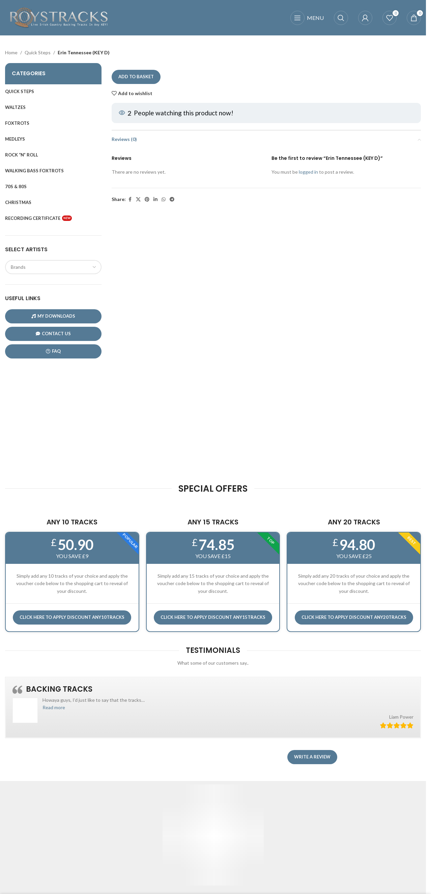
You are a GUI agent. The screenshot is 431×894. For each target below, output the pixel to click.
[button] (53, 707)
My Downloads (53, 316)
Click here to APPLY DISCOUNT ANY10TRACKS (72, 617)
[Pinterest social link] (147, 199)
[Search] (341, 18)
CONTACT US (53, 334)
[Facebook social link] (130, 199)
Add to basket (136, 77)
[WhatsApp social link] (164, 199)
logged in (308, 172)
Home (11, 52)
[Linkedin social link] (155, 199)
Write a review (312, 756)
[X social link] (138, 199)
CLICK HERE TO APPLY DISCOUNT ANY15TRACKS (213, 617)
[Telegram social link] (172, 199)
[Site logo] (59, 17)
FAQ (53, 351)
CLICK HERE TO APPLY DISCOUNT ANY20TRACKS (353, 617)
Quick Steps (38, 52)
